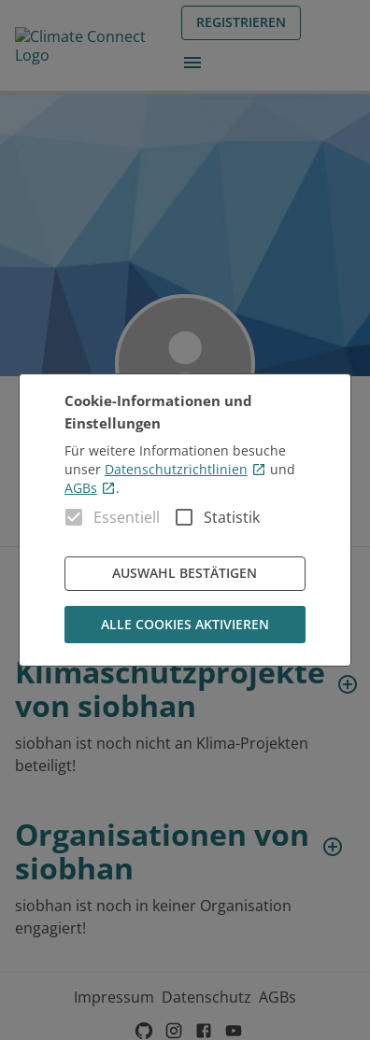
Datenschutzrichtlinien (185, 469)
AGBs (90, 488)
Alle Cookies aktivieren (185, 625)
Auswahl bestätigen (185, 573)
